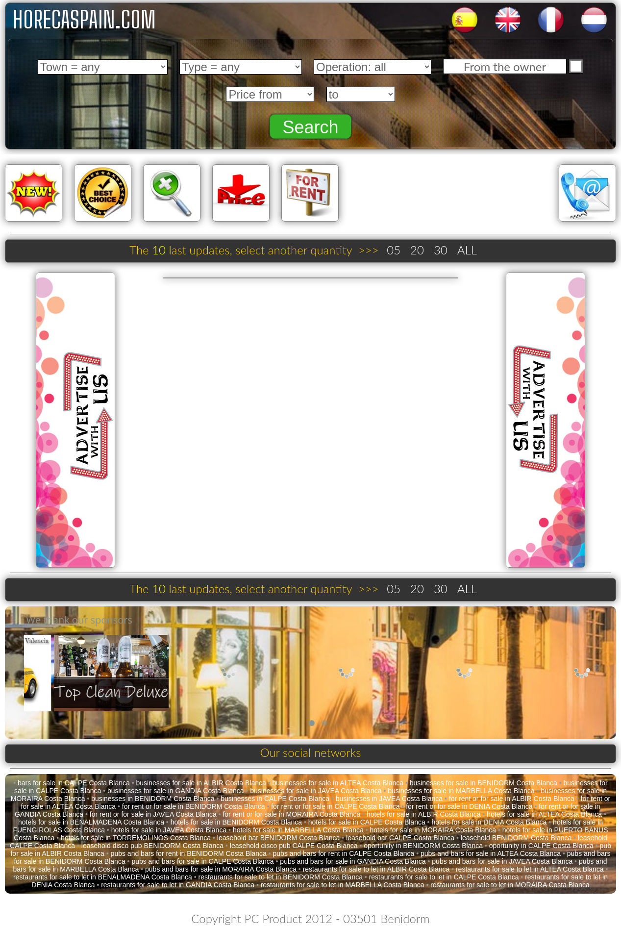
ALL (467, 250)
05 (393, 250)
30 (440, 250)
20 (417, 250)
